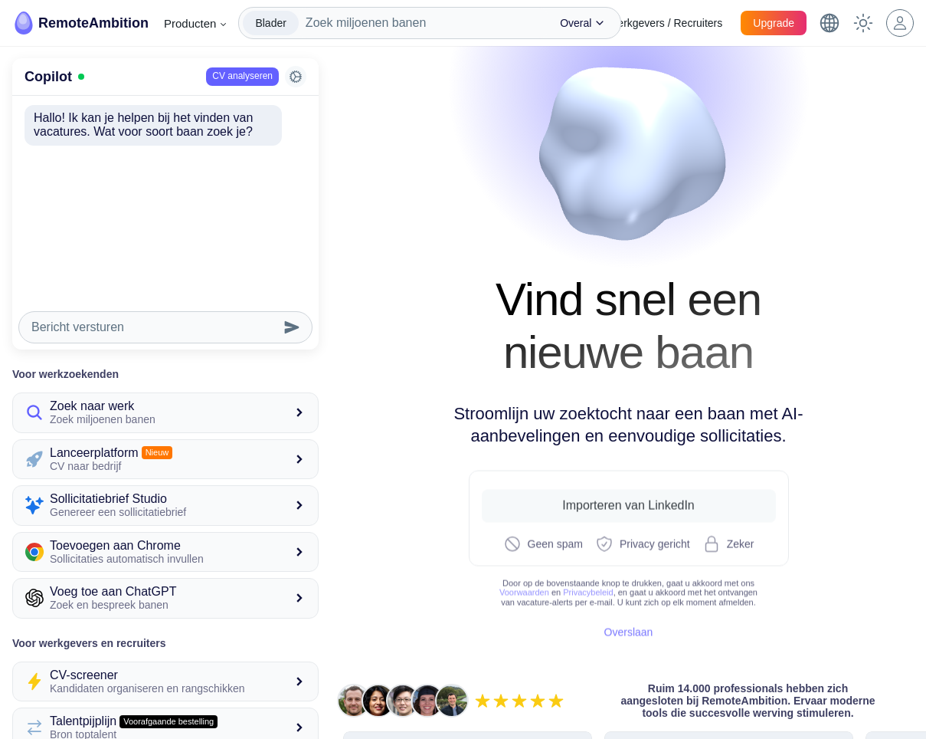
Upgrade (773, 23)
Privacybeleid (588, 589)
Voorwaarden (524, 589)
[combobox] (422, 23)
